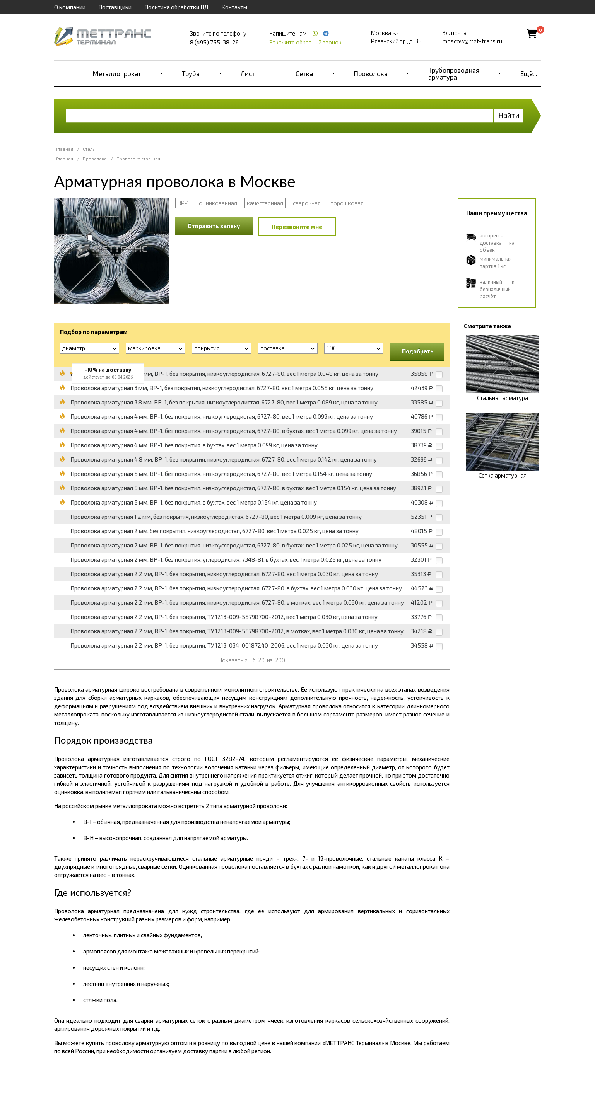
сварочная (307, 203)
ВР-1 (183, 203)
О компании (69, 6)
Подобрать (418, 351)
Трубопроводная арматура (453, 73)
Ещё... (528, 73)
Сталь (88, 149)
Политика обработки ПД (176, 6)
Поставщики (115, 6)
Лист (248, 73)
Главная (64, 149)
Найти (509, 115)
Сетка (304, 73)
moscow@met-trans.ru (472, 41)
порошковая (347, 203)
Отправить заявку (214, 225)
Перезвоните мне (297, 226)
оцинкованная (218, 203)
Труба (191, 73)
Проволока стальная (138, 158)
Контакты (234, 6)
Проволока (371, 73)
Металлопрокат (117, 73)
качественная (265, 203)
